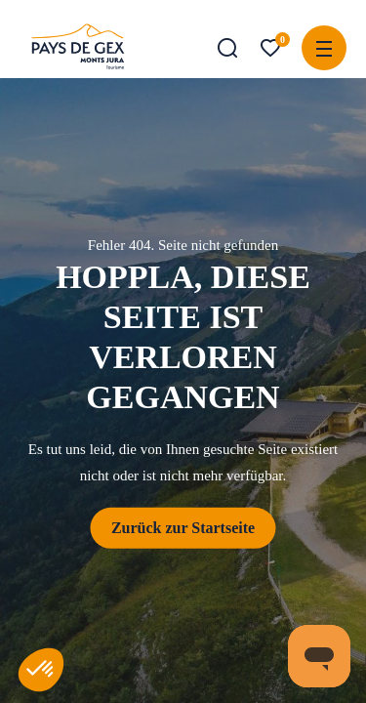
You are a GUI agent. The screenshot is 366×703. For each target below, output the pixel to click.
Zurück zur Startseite (183, 527)
